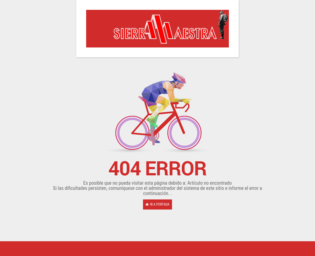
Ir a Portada (157, 204)
